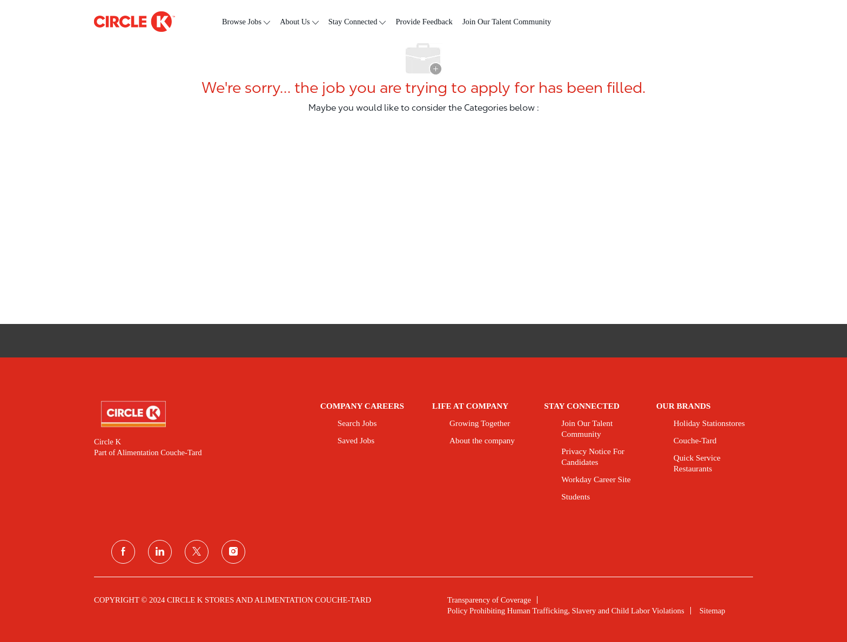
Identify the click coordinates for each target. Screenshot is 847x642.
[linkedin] (160, 552)
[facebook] (123, 552)
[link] (199, 414)
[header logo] (134, 21)
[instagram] (233, 552)
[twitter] (197, 552)
